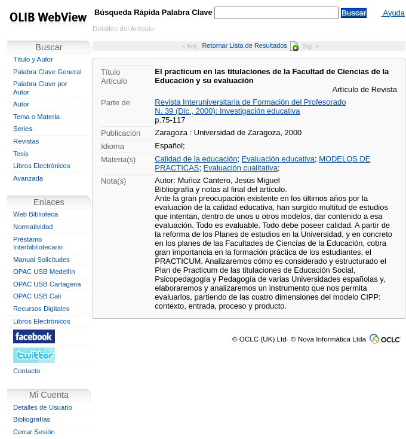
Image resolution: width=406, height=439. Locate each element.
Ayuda (393, 12)
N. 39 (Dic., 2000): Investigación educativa (227, 110)
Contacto (26, 370)
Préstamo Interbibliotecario (38, 243)
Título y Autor (33, 59)
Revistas (26, 141)
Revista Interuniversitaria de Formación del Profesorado (250, 101)
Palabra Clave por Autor (40, 88)
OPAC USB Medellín (44, 271)
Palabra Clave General (47, 71)
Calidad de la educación (196, 158)
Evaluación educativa (278, 158)
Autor (21, 104)
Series (22, 128)
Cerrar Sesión (34, 431)
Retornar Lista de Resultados (250, 45)
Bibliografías (31, 419)
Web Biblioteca (35, 214)
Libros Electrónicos (41, 165)
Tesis (21, 153)
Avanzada (28, 178)
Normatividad (33, 226)
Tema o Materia (36, 116)
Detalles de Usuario (42, 407)
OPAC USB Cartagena (47, 284)
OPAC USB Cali (37, 296)
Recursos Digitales (41, 308)
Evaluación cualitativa (241, 167)
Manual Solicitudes (41, 259)
